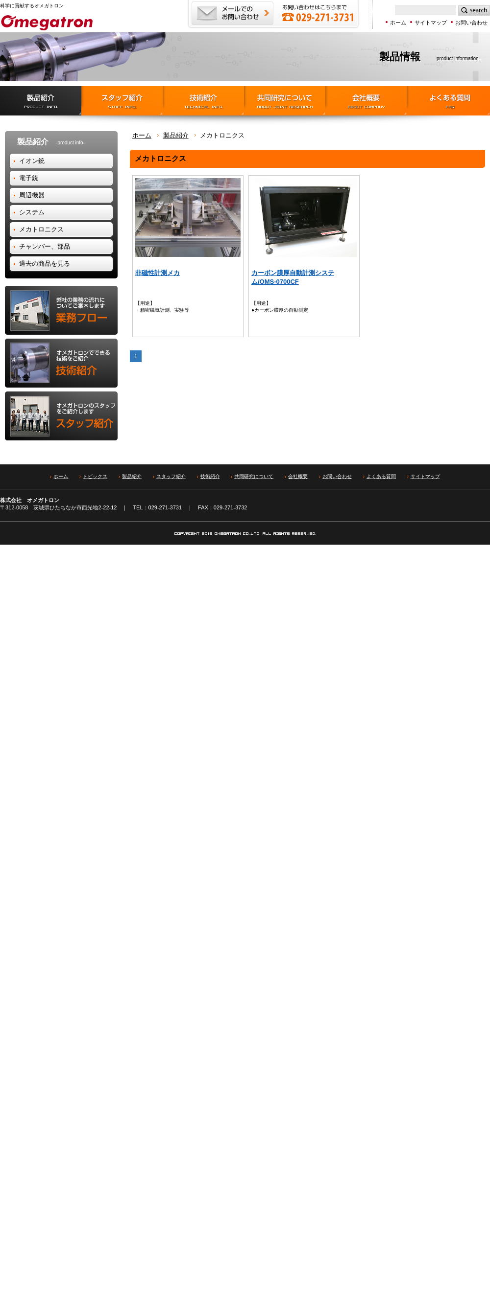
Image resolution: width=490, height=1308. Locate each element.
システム (32, 212)
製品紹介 (40, 100)
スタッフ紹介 (122, 100)
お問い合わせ (471, 22)
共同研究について (253, 476)
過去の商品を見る (44, 263)
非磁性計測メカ (157, 272)
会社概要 (366, 100)
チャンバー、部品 (44, 246)
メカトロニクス (41, 229)
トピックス (95, 476)
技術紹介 (203, 100)
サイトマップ (431, 22)
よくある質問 (448, 100)
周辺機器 (32, 195)
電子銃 (28, 178)
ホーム (398, 22)
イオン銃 (32, 160)
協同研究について (284, 100)
